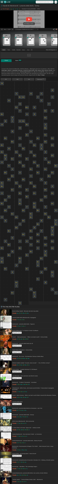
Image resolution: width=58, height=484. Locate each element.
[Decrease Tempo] (2, 29)
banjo (23, 49)
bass (28, 49)
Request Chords (17, 332)
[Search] (52, 2)
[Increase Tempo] (12, 29)
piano (9, 49)
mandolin (19, 49)
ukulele (13, 49)
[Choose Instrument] (32, 50)
